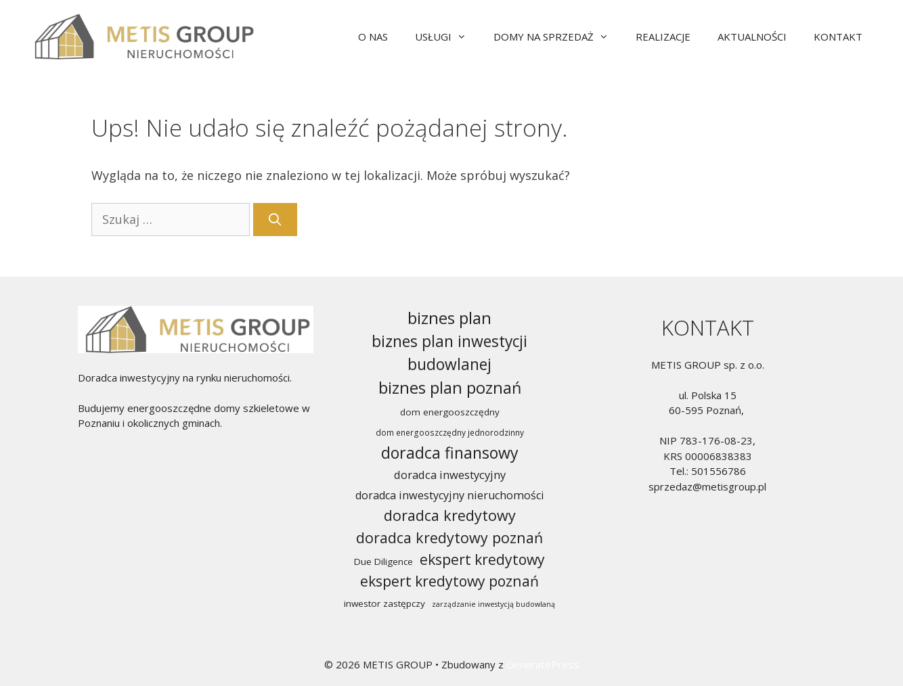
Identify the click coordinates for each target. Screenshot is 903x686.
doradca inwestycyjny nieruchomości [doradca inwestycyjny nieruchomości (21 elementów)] (449, 495)
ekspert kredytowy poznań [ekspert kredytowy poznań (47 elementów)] (449, 581)
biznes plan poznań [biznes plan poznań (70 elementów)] (449, 387)
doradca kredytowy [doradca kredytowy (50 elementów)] (450, 515)
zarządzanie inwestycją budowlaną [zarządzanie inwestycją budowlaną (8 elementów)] (493, 604)
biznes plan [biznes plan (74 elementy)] (449, 317)
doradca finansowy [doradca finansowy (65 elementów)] (450, 452)
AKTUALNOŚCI (752, 36)
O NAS (373, 36)
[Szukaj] (275, 219)
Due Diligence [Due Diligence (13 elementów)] (383, 561)
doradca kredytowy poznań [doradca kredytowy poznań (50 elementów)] (449, 537)
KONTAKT (838, 36)
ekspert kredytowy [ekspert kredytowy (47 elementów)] (482, 559)
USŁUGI (447, 36)
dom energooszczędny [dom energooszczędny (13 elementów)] (450, 412)
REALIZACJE (663, 36)
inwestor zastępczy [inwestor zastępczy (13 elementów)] (384, 603)
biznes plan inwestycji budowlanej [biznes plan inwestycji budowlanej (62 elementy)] (449, 353)
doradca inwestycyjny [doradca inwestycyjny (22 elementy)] (450, 474)
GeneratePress (542, 664)
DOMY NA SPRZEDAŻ (557, 36)
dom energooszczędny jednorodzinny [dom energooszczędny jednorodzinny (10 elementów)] (450, 432)
